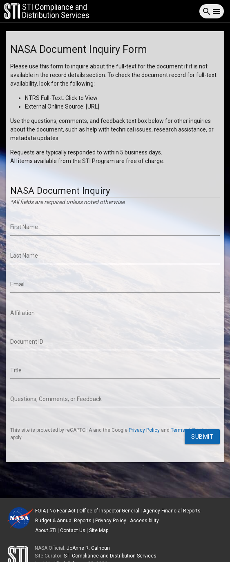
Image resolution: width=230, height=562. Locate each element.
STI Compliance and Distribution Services (110, 556)
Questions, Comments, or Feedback (56, 399)
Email (17, 284)
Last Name (24, 255)
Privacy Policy (144, 430)
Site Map (98, 530)
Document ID (26, 341)
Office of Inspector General (109, 511)
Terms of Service (190, 430)
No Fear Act (62, 511)
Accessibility (144, 520)
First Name (24, 227)
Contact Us (72, 530)
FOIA (40, 511)
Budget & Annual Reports (63, 520)
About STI (45, 530)
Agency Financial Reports (172, 511)
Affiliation (22, 313)
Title (16, 370)
